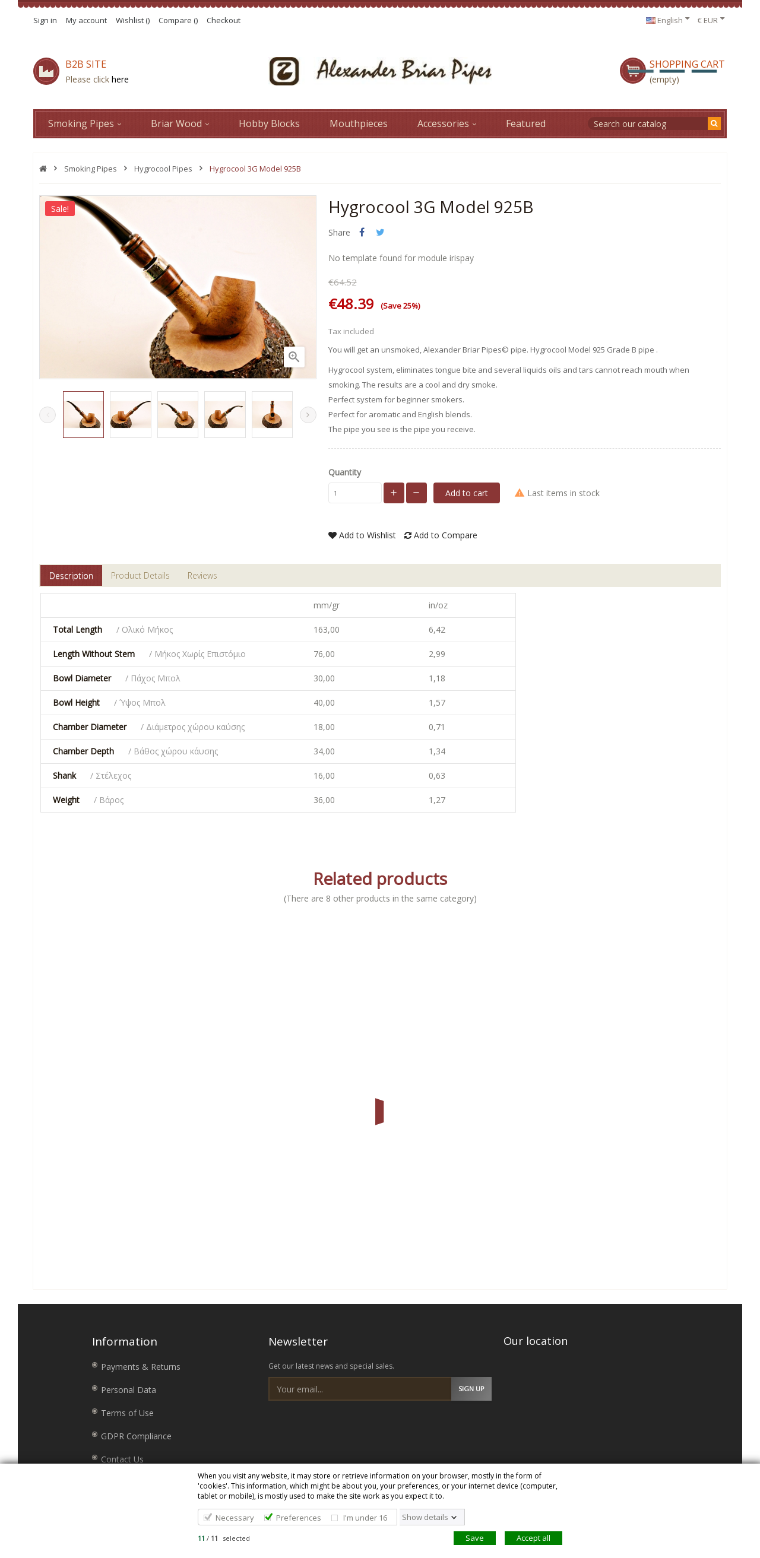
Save (475, 1537)
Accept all (533, 1537)
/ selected (224, 1538)
